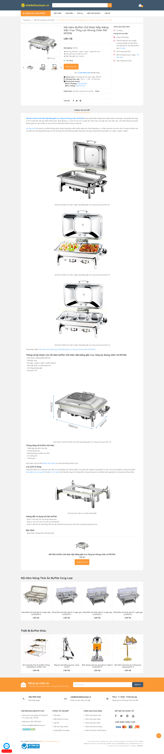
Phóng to (51, 58)
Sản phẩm (69, 13)
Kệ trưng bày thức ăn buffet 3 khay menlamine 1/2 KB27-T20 (36, 666)
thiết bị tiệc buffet (49, 463)
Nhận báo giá (71, 67)
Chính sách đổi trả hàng (93, 727)
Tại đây (122, 48)
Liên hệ (107, 13)
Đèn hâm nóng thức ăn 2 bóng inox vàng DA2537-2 (127, 666)
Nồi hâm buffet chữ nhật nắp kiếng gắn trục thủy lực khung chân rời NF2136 (85, 20)
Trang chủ (26, 20)
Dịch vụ (80, 13)
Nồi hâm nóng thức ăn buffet (44, 20)
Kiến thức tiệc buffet (61, 727)
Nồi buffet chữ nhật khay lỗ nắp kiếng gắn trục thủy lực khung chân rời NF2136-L (67, 349)
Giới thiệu (57, 13)
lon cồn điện (54, 472)
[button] (110, 5)
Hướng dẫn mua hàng (61, 730)
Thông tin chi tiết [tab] (82, 110)
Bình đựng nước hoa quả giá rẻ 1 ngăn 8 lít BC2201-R (97, 666)
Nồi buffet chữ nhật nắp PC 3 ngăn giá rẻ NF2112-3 (66, 613)
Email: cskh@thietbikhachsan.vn (33, 725)
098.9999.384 (82, 84)
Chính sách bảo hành (92, 723)
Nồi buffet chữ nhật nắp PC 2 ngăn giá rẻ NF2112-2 (97, 613)
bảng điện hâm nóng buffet (36, 472)
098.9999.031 (7, 751)
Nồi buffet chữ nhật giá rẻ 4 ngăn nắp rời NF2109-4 (36, 613)
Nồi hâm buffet (31, 128)
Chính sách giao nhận (93, 719)
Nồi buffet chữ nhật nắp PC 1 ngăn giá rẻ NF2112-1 (127, 613)
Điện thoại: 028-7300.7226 (31, 722)
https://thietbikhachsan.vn (50, 741)
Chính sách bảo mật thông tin (95, 730)
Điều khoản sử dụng (61, 719)
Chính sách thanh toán (93, 715)
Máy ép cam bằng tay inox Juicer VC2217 (66, 666)
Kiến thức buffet (93, 13)
